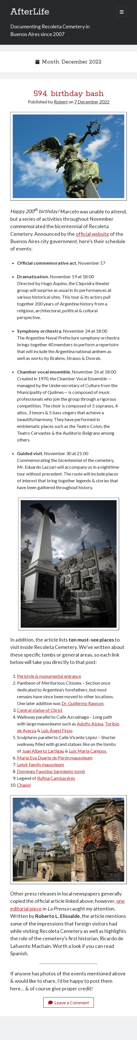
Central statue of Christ (39, 710)
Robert (61, 101)
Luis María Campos (87, 751)
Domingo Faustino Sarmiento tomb (51, 771)
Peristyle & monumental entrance (49, 676)
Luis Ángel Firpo (56, 730)
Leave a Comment (68, 1002)
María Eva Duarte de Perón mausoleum (54, 757)
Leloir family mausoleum (40, 764)
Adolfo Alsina (90, 723)
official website (92, 234)
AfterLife (29, 12)
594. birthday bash (68, 94)
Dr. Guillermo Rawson (83, 703)
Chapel (24, 785)
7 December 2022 (91, 101)
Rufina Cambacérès (56, 778)
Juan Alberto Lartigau (43, 751)
